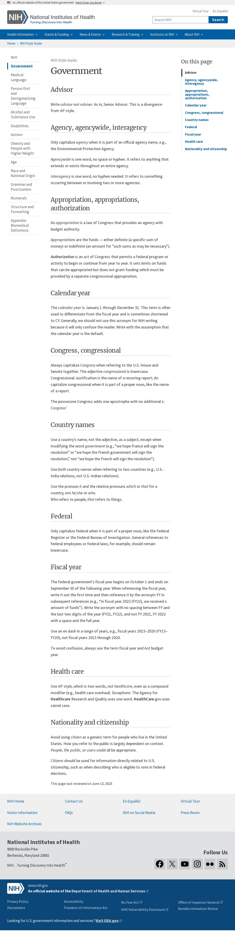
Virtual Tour (201, 11)
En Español (220, 11)
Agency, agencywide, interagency (201, 82)
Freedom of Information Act (86, 907)
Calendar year (196, 105)
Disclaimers (16, 907)
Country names (197, 120)
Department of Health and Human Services (108, 891)
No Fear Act (130, 902)
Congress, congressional (204, 112)
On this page (196, 61)
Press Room (190, 812)
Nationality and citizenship (206, 149)
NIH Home (15, 801)
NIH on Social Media (139, 812)
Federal (191, 127)
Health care (194, 141)
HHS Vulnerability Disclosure (143, 909)
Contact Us (74, 801)
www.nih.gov (38, 885)
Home (11, 43)
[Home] (51, 17)
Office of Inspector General (198, 902)
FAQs (69, 812)
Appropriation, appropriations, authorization (197, 94)
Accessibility (73, 901)
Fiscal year (193, 134)
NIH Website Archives (24, 823)
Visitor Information (22, 812)
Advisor (191, 72)
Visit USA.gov (107, 920)
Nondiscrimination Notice (198, 908)
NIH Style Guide (31, 43)
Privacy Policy (17, 901)
